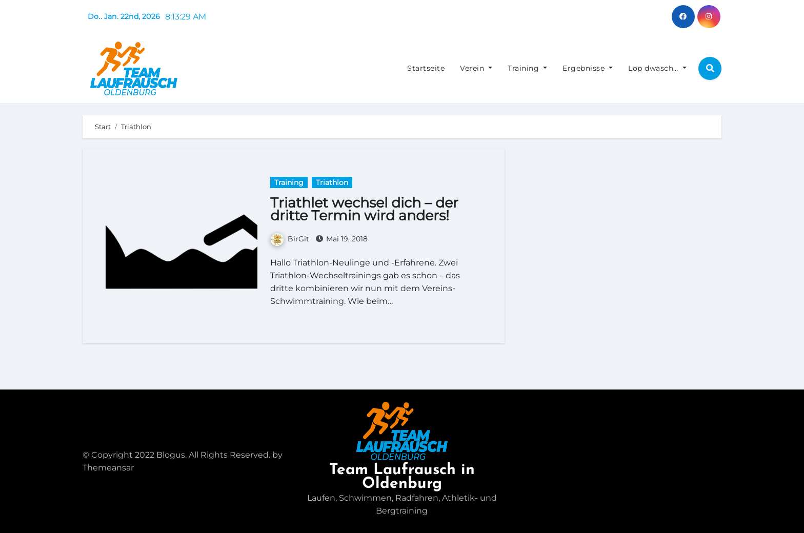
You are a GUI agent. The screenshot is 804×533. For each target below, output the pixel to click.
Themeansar (108, 468)
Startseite (426, 68)
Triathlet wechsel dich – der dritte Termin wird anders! (364, 209)
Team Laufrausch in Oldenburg (402, 477)
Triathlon (332, 182)
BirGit (290, 238)
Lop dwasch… (657, 68)
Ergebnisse (587, 68)
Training (527, 68)
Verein (476, 68)
